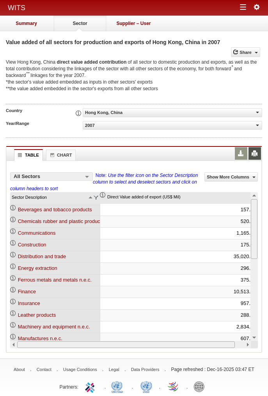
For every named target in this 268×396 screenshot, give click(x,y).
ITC (91, 386)
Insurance (29, 303)
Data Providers (145, 369)
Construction (32, 245)
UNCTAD (118, 386)
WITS (16, 8)
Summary (26, 23)
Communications (37, 233)
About (19, 369)
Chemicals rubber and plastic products (61, 221)
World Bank (201, 386)
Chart (60, 155)
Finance (27, 291)
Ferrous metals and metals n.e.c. (55, 280)
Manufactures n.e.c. (40, 338)
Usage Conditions (80, 369)
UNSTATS (146, 386)
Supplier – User (133, 23)
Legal (114, 369)
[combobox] (51, 176)
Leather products (37, 315)
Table (27, 155)
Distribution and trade (42, 256)
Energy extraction (37, 268)
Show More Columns (231, 177)
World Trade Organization (173, 386)
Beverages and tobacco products (55, 209)
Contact (44, 369)
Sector (80, 23)
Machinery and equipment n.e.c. (54, 327)
